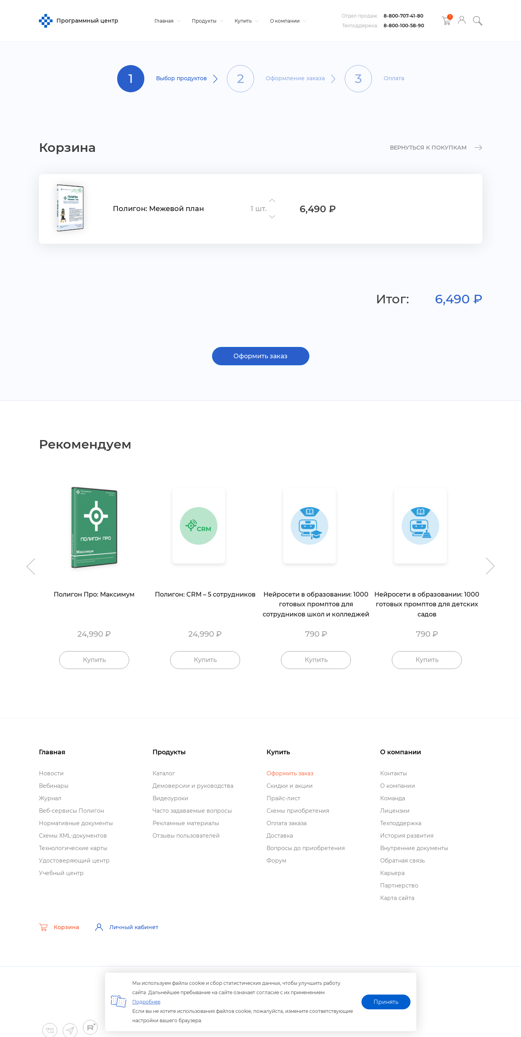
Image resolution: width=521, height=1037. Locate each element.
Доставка (280, 835)
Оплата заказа (287, 823)
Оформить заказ (260, 356)
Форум (276, 860)
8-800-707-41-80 (403, 16)
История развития (406, 835)
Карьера (392, 873)
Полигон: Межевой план (158, 208)
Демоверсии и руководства (193, 785)
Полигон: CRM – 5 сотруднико (205, 594)
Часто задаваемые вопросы (192, 810)
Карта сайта (397, 897)
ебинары (53, 785)
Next (492, 562)
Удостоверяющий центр (74, 860)
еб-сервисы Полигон (71, 810)
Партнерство (399, 885)
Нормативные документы (76, 823)
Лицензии (395, 810)
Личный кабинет (126, 927)
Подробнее (146, 1002)
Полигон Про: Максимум (94, 594)
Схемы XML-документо (73, 835)
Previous (29, 562)
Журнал (50, 798)
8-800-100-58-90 (404, 25)
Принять (386, 1001)
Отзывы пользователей (186, 835)
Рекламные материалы (186, 823)
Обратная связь (402, 860)
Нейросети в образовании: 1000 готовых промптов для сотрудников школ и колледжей (316, 604)
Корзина (59, 927)
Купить (246, 21)
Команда (392, 798)
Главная (166, 21)
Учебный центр (61, 873)
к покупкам (436, 148)
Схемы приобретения (298, 810)
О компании (287, 21)
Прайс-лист (283, 798)
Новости (51, 773)
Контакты (393, 773)
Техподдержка (400, 823)
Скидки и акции (290, 785)
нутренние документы (414, 848)
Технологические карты (73, 848)
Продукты (206, 21)
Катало (164, 773)
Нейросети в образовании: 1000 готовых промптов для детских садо (426, 604)
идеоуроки (170, 798)
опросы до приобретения (306, 848)
